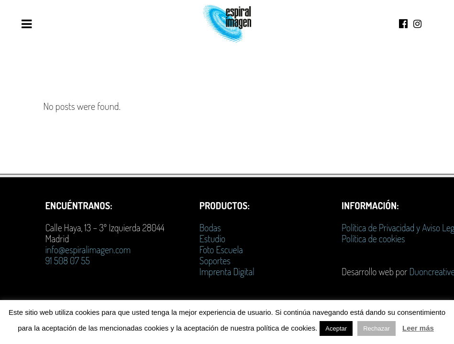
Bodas (210, 227)
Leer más (418, 328)
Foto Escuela (221, 249)
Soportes (215, 260)
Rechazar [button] (376, 328)
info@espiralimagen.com (88, 249)
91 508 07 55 (67, 260)
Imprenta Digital (227, 271)
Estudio (212, 238)
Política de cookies (373, 238)
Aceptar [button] (336, 328)
